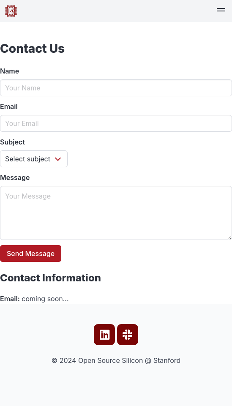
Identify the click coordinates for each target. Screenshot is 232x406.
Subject (12, 142)
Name (9, 71)
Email (9, 106)
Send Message (31, 253)
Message (15, 177)
